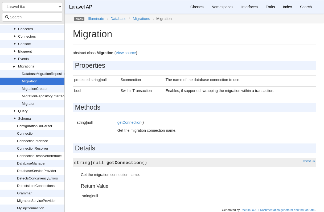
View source (126, 53)
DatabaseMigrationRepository (44, 74)
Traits (270, 7)
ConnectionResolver (32, 148)
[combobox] (32, 17)
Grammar (24, 193)
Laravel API (81, 7)
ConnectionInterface (32, 141)
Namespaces (222, 7)
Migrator (28, 104)
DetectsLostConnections (36, 186)
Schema (24, 119)
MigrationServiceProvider (36, 201)
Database (118, 19)
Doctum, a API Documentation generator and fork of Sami (277, 209)
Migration (30, 81)
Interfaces (249, 7)
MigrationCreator (35, 89)
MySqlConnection (30, 208)
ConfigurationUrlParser (34, 126)
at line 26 (309, 160)
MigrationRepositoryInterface (44, 96)
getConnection (129, 122)
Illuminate (96, 19)
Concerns (25, 29)
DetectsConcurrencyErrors (37, 178)
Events (23, 59)
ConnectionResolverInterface (39, 156)
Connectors (27, 36)
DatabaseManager (31, 163)
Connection (26, 133)
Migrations (26, 66)
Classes (197, 7)
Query (22, 111)
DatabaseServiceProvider (36, 171)
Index (287, 7)
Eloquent (25, 51)
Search (306, 7)
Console (24, 44)
